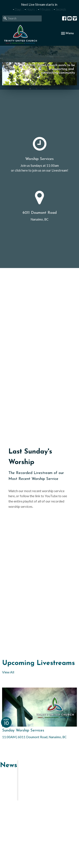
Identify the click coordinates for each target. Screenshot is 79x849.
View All (8, 672)
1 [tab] (30, 88)
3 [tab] (43, 88)
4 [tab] (49, 88)
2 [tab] (36, 88)
